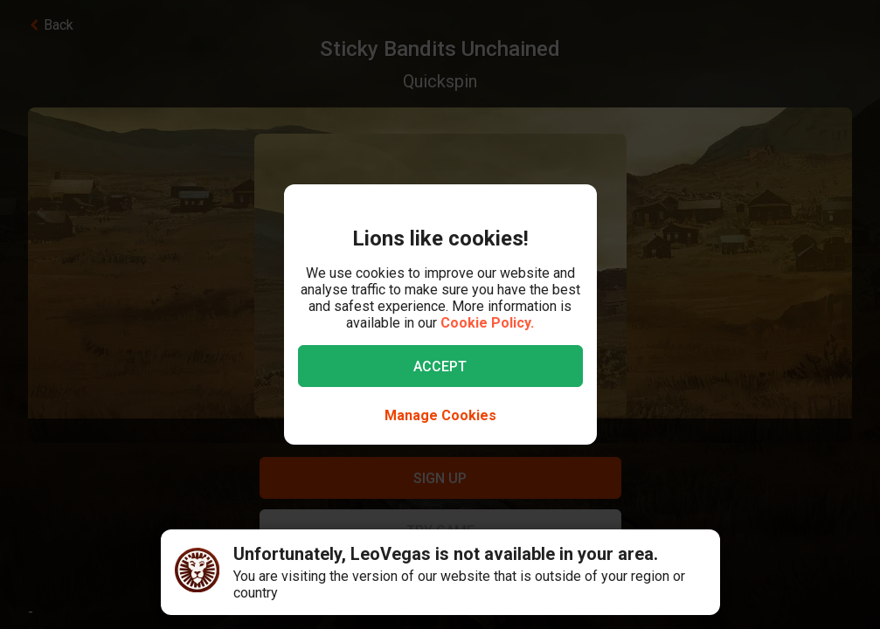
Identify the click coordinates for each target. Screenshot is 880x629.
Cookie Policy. (487, 322)
